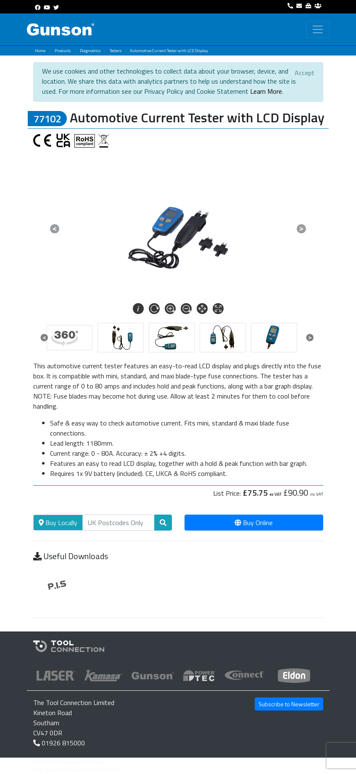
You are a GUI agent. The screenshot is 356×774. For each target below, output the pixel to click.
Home (40, 51)
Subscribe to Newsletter (288, 704)
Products (63, 51)
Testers (115, 51)
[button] (55, 228)
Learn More (266, 91)
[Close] (304, 73)
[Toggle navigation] (318, 29)
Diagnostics (90, 51)
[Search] (118, 523)
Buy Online (254, 523)
